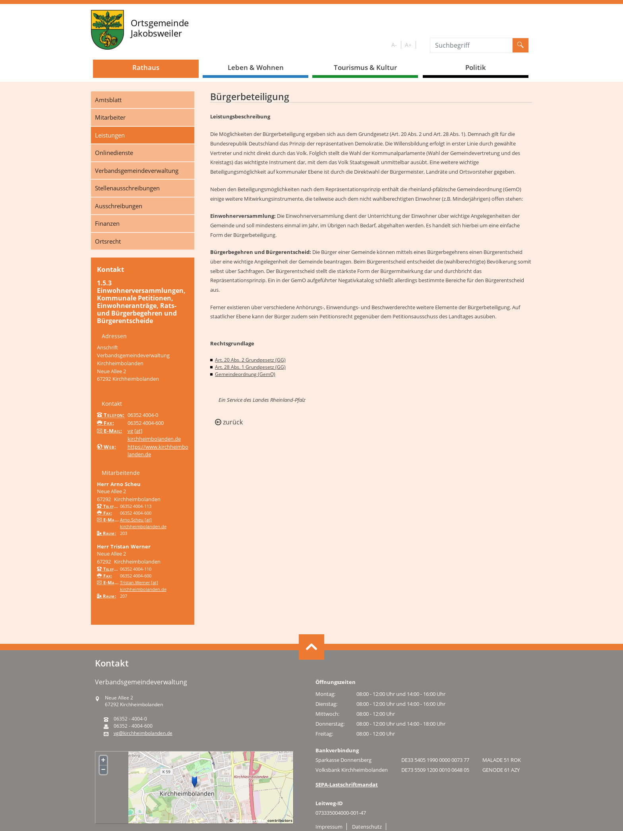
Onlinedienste (114, 153)
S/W (421, 45)
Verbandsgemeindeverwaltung (136, 170)
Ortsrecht (108, 241)
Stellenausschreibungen (127, 188)
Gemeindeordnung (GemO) (245, 374)
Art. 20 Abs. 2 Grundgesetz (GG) (250, 359)
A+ (408, 44)
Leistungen (110, 135)
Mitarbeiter (110, 117)
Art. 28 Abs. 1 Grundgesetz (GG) (250, 367)
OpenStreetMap (250, 820)
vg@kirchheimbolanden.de (143, 733)
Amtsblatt (108, 100)
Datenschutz (367, 826)
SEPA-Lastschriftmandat (346, 784)
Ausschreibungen (118, 206)
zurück (229, 422)
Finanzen (107, 223)
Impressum (328, 826)
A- (394, 44)
